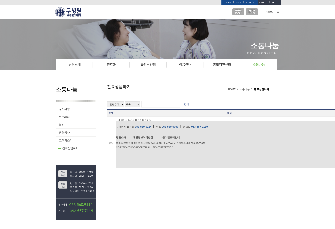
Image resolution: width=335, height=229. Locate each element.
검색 (186, 104)
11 (118, 120)
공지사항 (64, 108)
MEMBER (250, 2)
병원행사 (64, 132)
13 (125, 120)
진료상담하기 (70, 148)
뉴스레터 (64, 116)
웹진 (61, 124)
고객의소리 (65, 140)
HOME (228, 2)
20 (150, 120)
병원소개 (75, 64)
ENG (261, 2)
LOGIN (238, 2)
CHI (272, 2)
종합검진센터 (222, 64)
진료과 (111, 64)
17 (139, 120)
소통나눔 (259, 64)
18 (143, 120)
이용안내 (185, 64)
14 (129, 120)
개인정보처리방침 (143, 137)
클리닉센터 (148, 64)
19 (146, 120)
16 (136, 120)
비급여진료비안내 (170, 137)
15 (132, 120)
